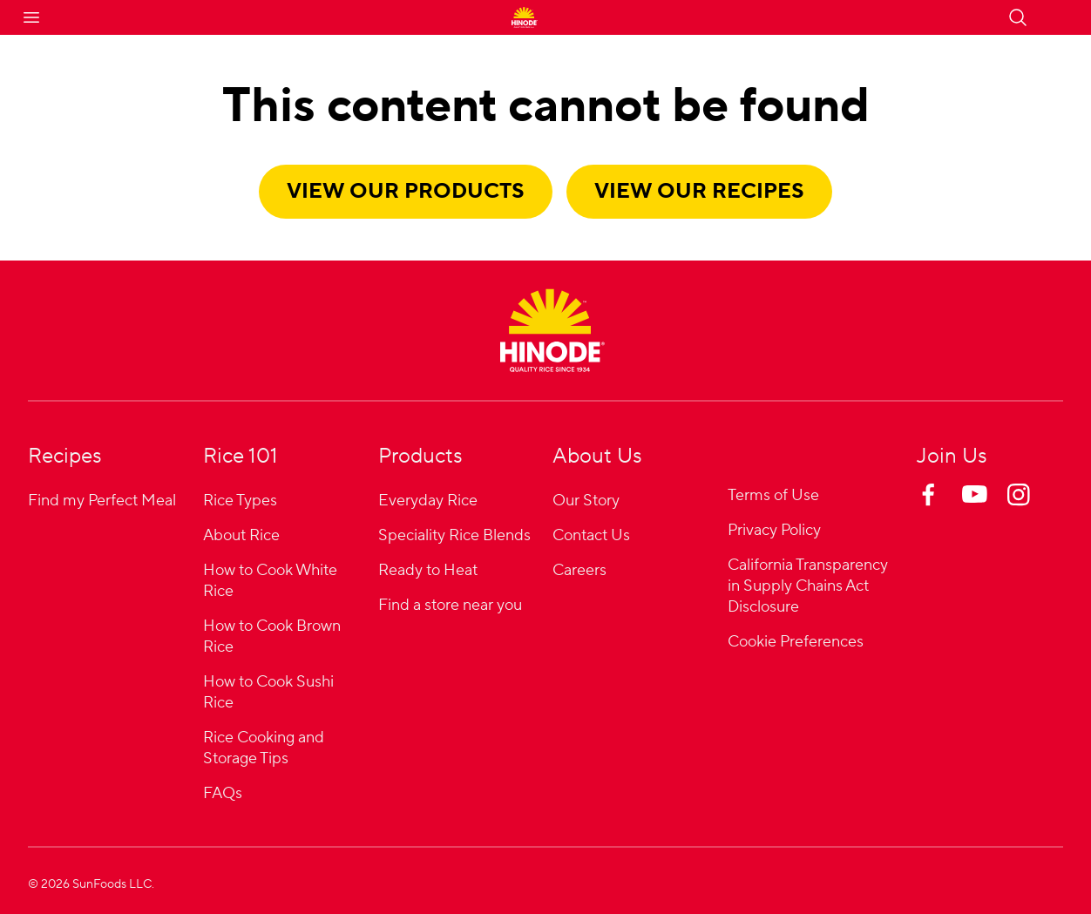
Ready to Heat (428, 570)
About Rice (241, 535)
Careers (579, 570)
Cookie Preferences (796, 642)
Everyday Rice (428, 501)
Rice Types (240, 501)
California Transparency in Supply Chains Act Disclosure (808, 586)
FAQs (222, 793)
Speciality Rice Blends (454, 535)
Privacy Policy (774, 530)
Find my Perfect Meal (102, 501)
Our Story (586, 501)
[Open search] (1017, 17)
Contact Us (591, 535)
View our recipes (699, 191)
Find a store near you (450, 605)
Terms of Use (773, 495)
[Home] (552, 330)
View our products (406, 191)
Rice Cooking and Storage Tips (263, 748)
